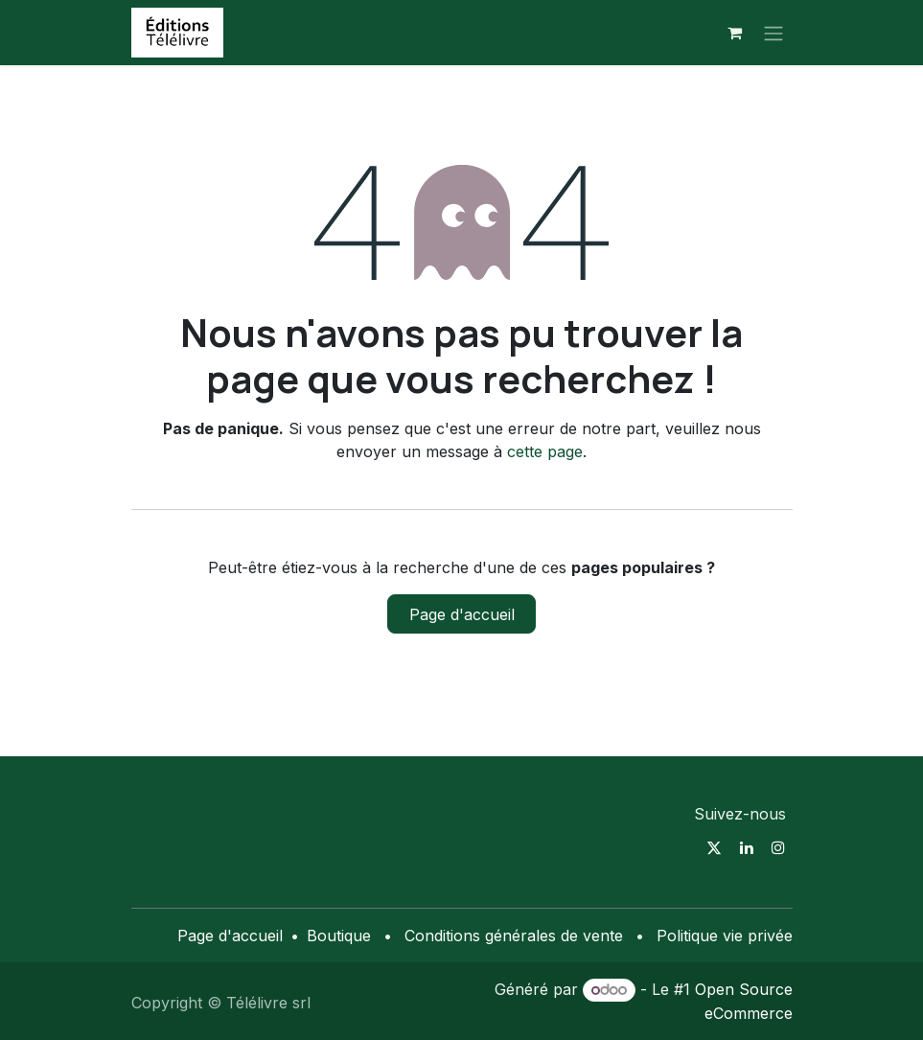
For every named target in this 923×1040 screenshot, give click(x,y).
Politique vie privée (725, 935)
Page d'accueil (462, 614)
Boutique (339, 935)
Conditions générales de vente (513, 935)
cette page (545, 451)
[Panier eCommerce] (735, 32)
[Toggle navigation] (773, 32)
